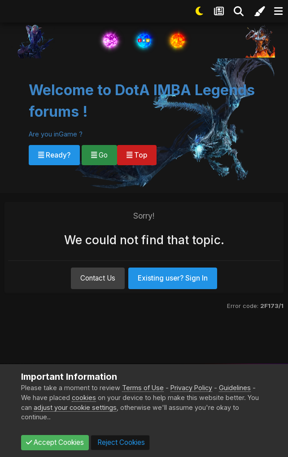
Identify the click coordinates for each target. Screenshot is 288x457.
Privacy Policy (191, 387)
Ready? (54, 155)
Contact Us (97, 278)
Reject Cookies (120, 442)
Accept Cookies (55, 442)
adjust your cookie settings (75, 407)
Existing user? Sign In (173, 278)
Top (137, 155)
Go (99, 155)
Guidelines (235, 387)
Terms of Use (143, 387)
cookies (84, 397)
